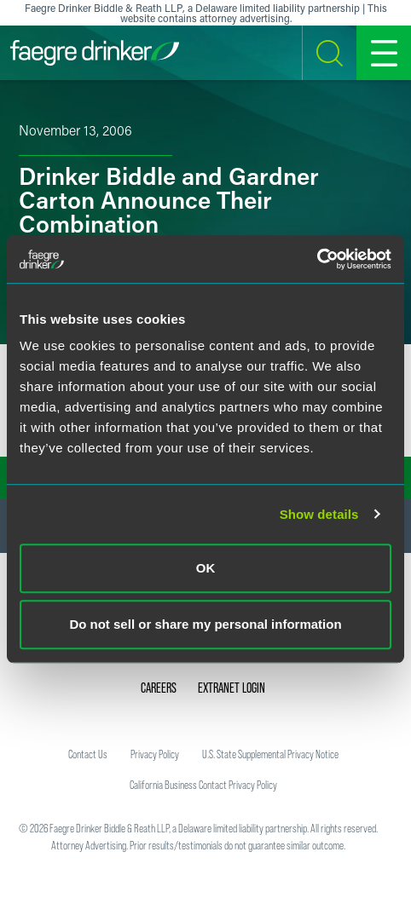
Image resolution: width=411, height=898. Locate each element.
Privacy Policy (154, 754)
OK (206, 568)
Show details (319, 514)
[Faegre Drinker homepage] (94, 53)
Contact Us (87, 754)
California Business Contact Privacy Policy (203, 785)
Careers (159, 687)
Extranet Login (231, 687)
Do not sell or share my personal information (205, 624)
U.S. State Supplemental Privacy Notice (270, 754)
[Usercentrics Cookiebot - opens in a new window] (316, 259)
